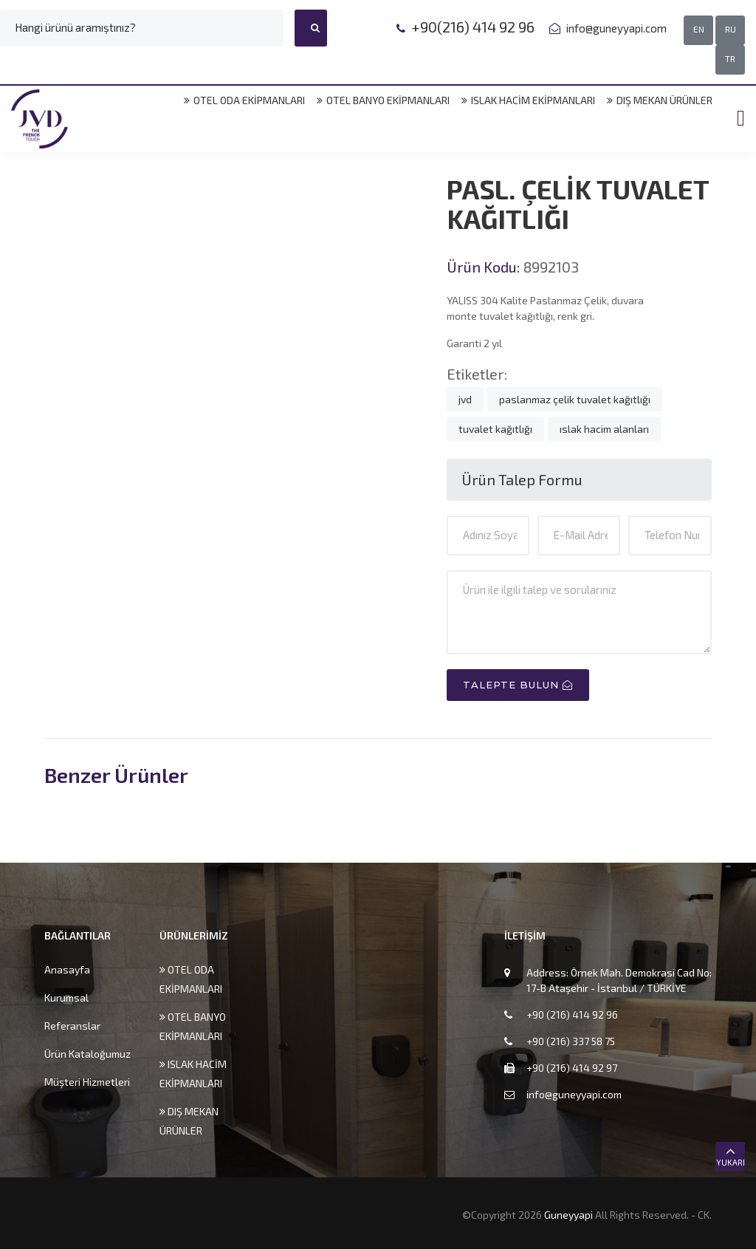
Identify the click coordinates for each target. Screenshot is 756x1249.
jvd (465, 399)
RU (730, 29)
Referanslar (72, 1025)
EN (698, 29)
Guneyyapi (569, 1214)
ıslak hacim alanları (604, 428)
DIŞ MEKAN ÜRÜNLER (659, 100)
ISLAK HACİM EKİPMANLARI (528, 100)
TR (730, 58)
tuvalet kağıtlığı (495, 428)
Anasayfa (67, 969)
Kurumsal (66, 997)
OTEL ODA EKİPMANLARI (244, 100)
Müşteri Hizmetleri (87, 1081)
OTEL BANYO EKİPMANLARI (383, 100)
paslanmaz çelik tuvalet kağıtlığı (574, 399)
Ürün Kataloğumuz (87, 1053)
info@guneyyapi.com (615, 28)
